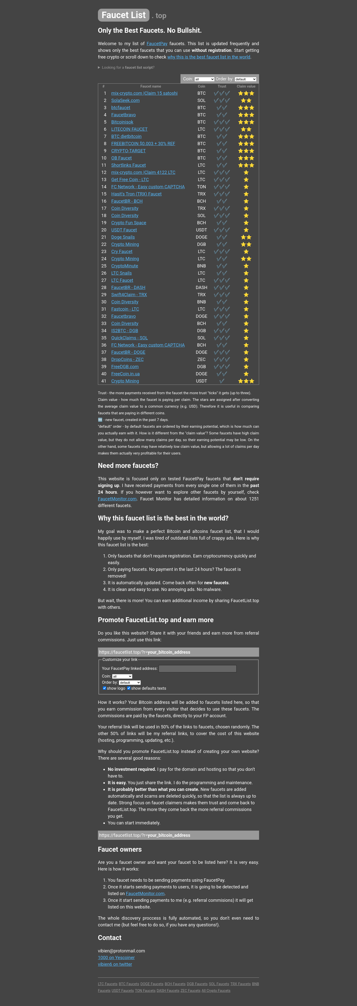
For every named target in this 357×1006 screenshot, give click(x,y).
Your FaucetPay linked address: (169, 668)
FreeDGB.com (125, 366)
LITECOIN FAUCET (129, 129)
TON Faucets (145, 991)
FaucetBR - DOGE (128, 352)
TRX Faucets (241, 984)
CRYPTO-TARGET (128, 150)
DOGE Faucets (152, 984)
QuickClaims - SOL (129, 337)
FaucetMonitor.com (117, 498)
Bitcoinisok (122, 122)
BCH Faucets (175, 984)
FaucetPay (157, 43)
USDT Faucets (123, 991)
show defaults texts (146, 688)
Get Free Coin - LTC (130, 179)
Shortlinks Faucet (128, 165)
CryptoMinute (124, 265)
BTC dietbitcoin (126, 136)
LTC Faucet (122, 280)
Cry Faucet (121, 251)
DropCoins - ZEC (127, 359)
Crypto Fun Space (128, 222)
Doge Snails (123, 237)
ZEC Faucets (190, 991)
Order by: (236, 78)
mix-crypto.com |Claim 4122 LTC (143, 172)
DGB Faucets (197, 984)
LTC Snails (121, 273)
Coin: (198, 78)
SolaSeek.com (125, 100)
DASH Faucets (168, 991)
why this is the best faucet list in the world (208, 57)
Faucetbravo (123, 114)
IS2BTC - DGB (124, 330)
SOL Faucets (219, 984)
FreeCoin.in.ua (125, 373)
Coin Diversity (124, 208)
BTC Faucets (129, 984)
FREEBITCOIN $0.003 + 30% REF (143, 143)
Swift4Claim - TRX (129, 294)
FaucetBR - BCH (127, 201)
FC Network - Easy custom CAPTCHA (148, 186)
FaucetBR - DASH (128, 287)
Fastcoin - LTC (125, 309)
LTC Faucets (108, 984)
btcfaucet (120, 107)
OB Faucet (121, 158)
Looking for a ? (128, 67)
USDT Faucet (124, 229)
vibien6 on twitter (115, 964)
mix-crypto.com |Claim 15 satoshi (144, 93)
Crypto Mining (125, 244)
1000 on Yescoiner (116, 957)
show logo (114, 688)
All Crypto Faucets (216, 991)
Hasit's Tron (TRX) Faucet (136, 193)
